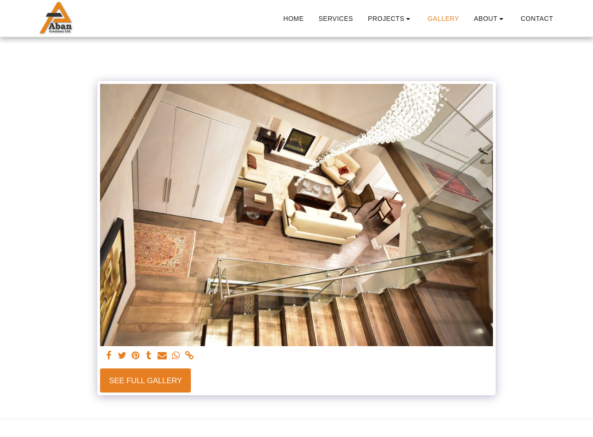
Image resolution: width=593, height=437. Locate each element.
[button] (390, 18)
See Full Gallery (145, 380)
